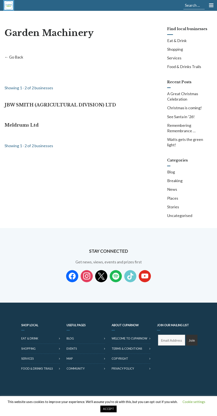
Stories (173, 206)
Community (76, 368)
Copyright (120, 358)
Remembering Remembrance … (181, 128)
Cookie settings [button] (194, 402)
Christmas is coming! (184, 107)
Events (72, 348)
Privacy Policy (123, 368)
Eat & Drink (177, 40)
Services (174, 57)
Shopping (175, 49)
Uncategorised (179, 215)
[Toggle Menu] (211, 5)
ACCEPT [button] (108, 409)
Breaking (175, 180)
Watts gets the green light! (185, 142)
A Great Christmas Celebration (182, 96)
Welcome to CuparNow (129, 338)
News (172, 189)
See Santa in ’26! (181, 116)
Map (70, 358)
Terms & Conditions (127, 348)
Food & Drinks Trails (184, 66)
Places (172, 198)
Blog (171, 172)
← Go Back (14, 57)
